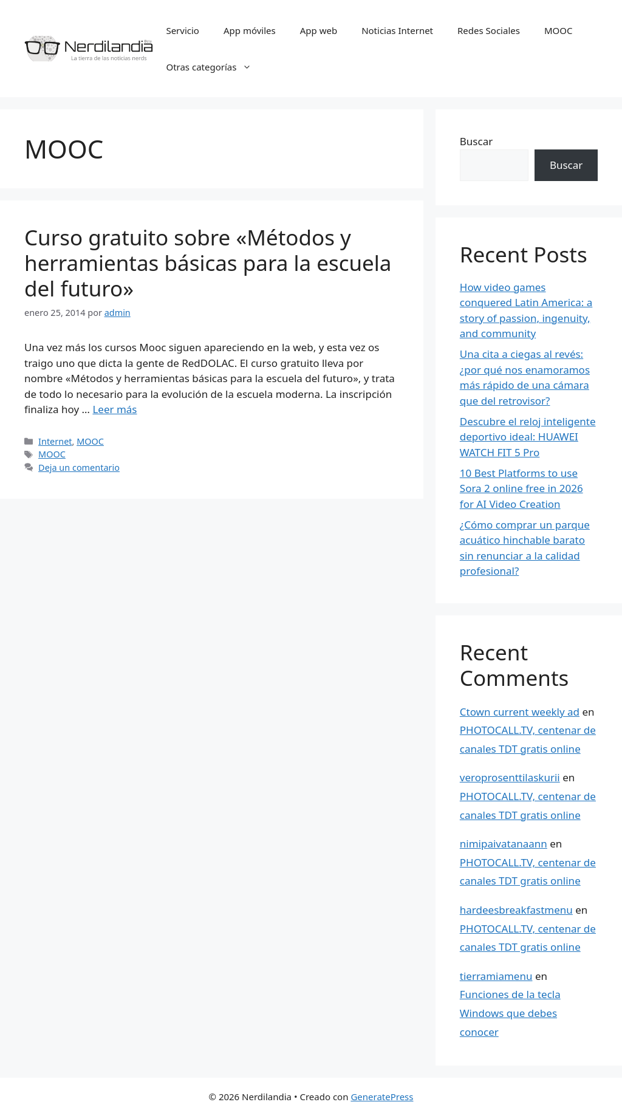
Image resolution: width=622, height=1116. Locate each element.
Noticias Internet (397, 30)
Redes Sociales (488, 30)
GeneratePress (381, 1096)
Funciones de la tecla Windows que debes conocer (510, 1012)
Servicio (182, 30)
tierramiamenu (496, 976)
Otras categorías (215, 67)
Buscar (476, 141)
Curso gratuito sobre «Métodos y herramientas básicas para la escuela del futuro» (208, 263)
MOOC (558, 30)
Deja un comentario (79, 467)
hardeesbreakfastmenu (516, 910)
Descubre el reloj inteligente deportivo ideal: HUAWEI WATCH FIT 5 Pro (528, 436)
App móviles (250, 30)
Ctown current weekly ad (519, 712)
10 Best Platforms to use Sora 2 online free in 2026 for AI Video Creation (521, 488)
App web (318, 30)
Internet (55, 441)
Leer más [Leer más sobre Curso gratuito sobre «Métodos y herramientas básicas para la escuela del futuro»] (114, 409)
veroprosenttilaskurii (510, 777)
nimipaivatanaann (503, 844)
